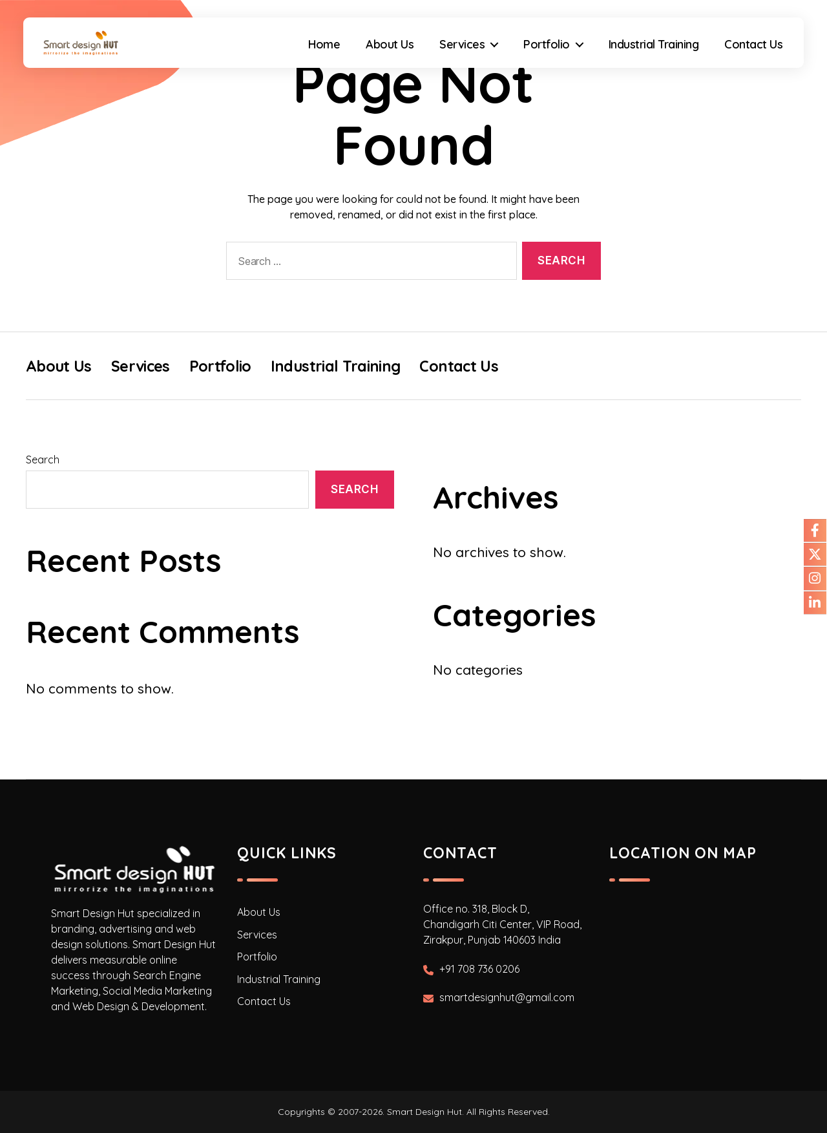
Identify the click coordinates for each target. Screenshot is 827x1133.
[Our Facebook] (814, 530)
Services (458, 54)
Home (320, 54)
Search (42, 459)
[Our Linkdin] (814, 603)
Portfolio (542, 54)
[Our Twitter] (814, 554)
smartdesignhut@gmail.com (506, 997)
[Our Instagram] (814, 579)
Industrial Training (649, 54)
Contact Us (749, 54)
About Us (386, 54)
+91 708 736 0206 (479, 968)
